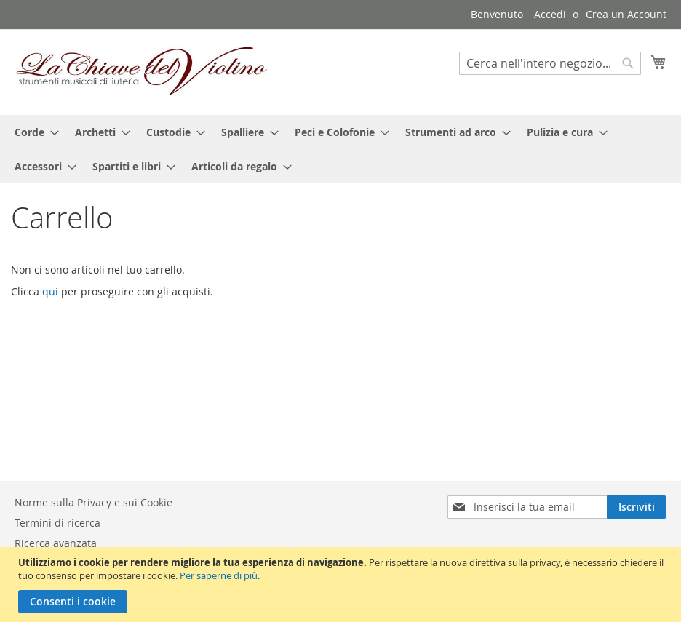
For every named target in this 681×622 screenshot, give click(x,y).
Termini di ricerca (57, 523)
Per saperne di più (219, 575)
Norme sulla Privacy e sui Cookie (93, 502)
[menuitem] (32, 132)
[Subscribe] (636, 507)
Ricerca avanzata (56, 543)
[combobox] (550, 63)
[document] (342, 584)
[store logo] (142, 71)
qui (50, 291)
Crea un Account (626, 14)
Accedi (550, 14)
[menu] (340, 149)
